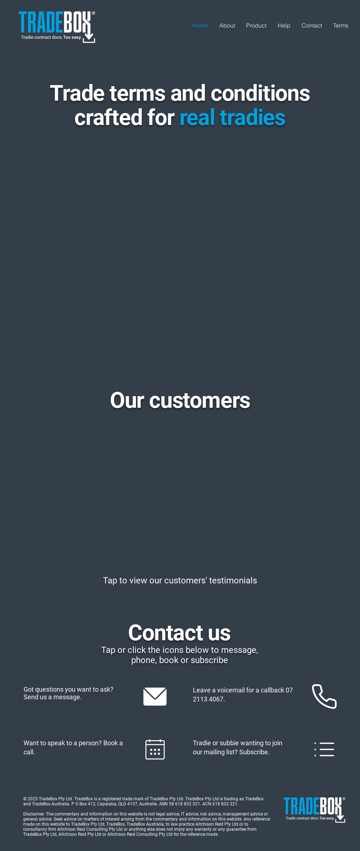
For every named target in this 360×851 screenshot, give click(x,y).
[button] (256, 25)
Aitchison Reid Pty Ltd (79, 834)
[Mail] (155, 696)
